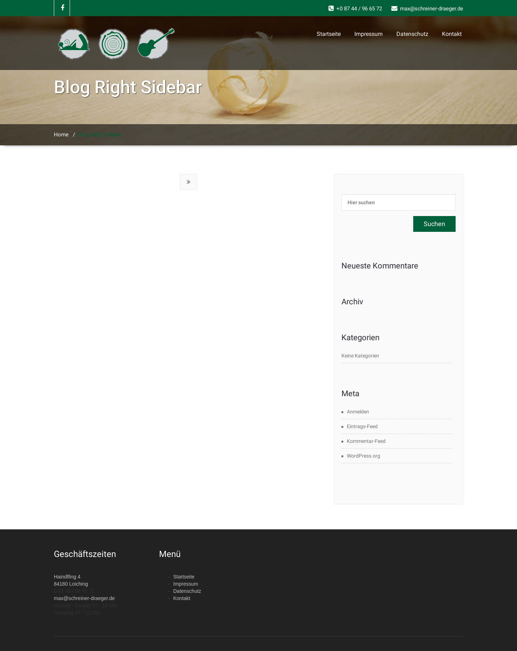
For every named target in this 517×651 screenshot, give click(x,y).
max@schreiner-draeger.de (84, 598)
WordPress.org (363, 456)
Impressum (368, 34)
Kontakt (452, 34)
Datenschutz (412, 34)
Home (61, 134)
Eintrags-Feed (362, 426)
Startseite (329, 34)
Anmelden (358, 412)
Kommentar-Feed (366, 441)
